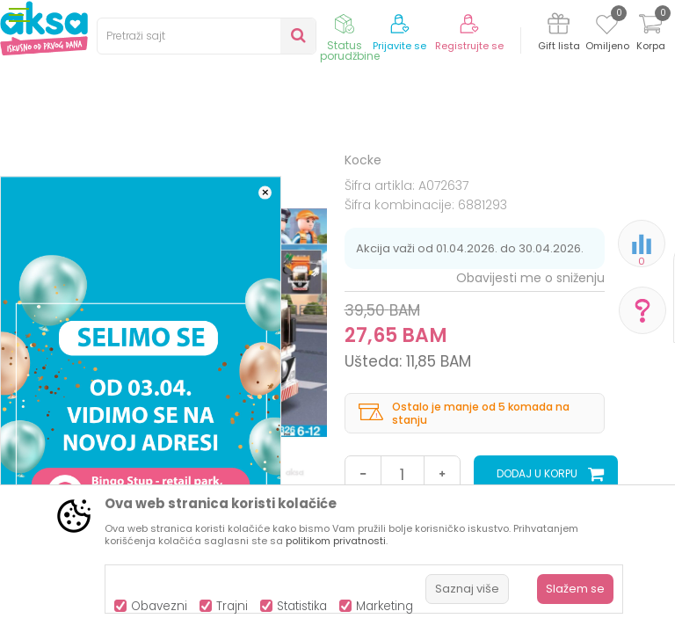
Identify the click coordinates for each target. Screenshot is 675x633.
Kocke (352, 178)
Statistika (302, 606)
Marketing (384, 606)
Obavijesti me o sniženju (530, 423)
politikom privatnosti (336, 541)
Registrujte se (469, 46)
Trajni (232, 606)
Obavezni (159, 606)
